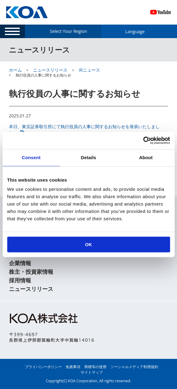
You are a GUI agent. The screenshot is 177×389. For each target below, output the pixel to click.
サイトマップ (92, 372)
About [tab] (146, 157)
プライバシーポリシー (43, 366)
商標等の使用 (95, 366)
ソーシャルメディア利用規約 (134, 366)
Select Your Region (68, 31)
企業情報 (20, 263)
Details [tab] (88, 157)
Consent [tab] (31, 157)
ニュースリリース (31, 289)
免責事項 (73, 366)
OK (88, 244)
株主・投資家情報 (31, 271)
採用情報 (20, 280)
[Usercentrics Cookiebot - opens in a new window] (143, 140)
